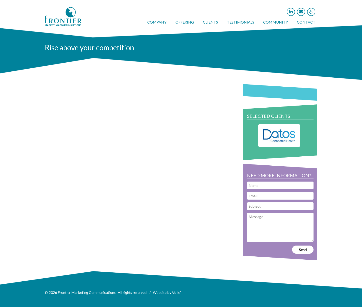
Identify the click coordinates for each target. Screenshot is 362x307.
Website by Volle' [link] (167, 292)
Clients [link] (210, 22)
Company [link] (156, 22)
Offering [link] (184, 22)
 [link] (301, 12)
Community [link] (275, 22)
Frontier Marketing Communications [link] (87, 292)
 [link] (311, 12)
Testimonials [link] (240, 22)
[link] (63, 24)
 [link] (291, 12)
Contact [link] (306, 22)
